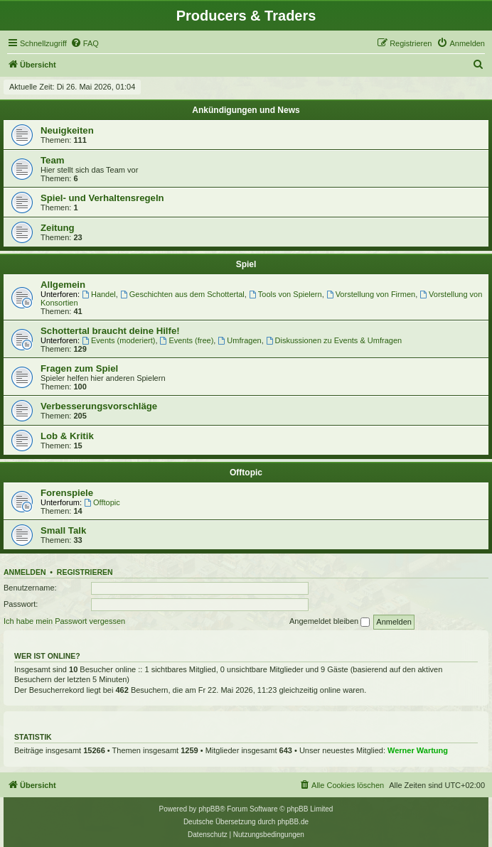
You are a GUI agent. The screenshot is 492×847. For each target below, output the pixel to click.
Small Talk (63, 530)
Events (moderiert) (118, 340)
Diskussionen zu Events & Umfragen (334, 340)
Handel (99, 294)
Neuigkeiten (67, 130)
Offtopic (246, 473)
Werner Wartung (417, 750)
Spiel (246, 264)
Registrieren (85, 572)
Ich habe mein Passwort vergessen (64, 621)
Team (52, 160)
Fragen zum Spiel (79, 368)
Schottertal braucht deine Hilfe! (110, 330)
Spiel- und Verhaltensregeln (102, 198)
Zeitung (58, 227)
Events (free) (187, 340)
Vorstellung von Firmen (370, 294)
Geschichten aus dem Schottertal (182, 294)
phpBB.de (293, 822)
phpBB (209, 809)
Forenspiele (67, 492)
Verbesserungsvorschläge (99, 406)
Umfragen (239, 340)
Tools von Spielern (285, 294)
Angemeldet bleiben (329, 622)
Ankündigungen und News (245, 110)
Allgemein (63, 284)
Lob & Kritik (67, 436)
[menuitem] (84, 43)
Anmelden (25, 572)
